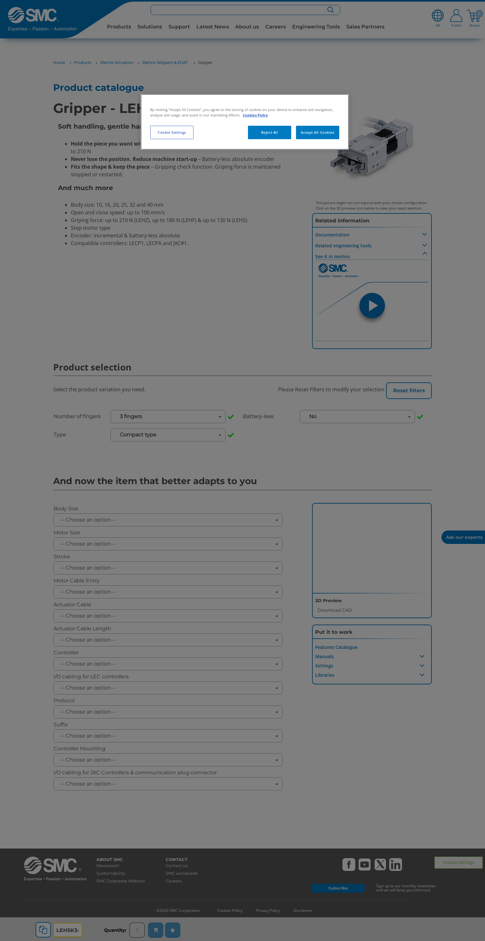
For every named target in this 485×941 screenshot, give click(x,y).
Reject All (269, 132)
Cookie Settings (172, 132)
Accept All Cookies (317, 132)
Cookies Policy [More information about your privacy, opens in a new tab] (255, 115)
